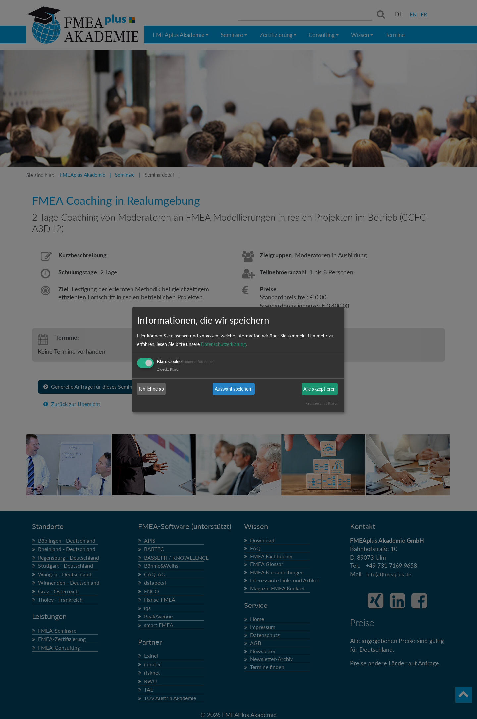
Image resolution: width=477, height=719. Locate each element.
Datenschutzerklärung (223, 344)
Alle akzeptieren (319, 389)
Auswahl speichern (234, 389)
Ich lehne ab (151, 389)
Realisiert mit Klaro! (321, 403)
